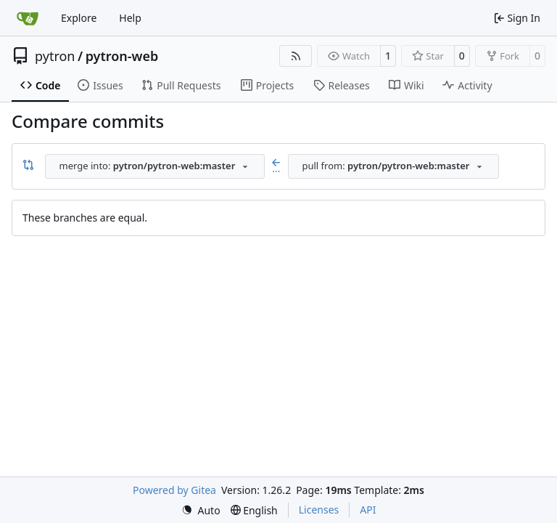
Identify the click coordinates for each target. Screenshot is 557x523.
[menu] (200, 510)
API (368, 509)
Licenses (319, 509)
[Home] (27, 18)
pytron (55, 56)
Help (130, 18)
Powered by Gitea (174, 490)
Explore (78, 18)
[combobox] (155, 166)
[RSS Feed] (296, 56)
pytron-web (122, 56)
